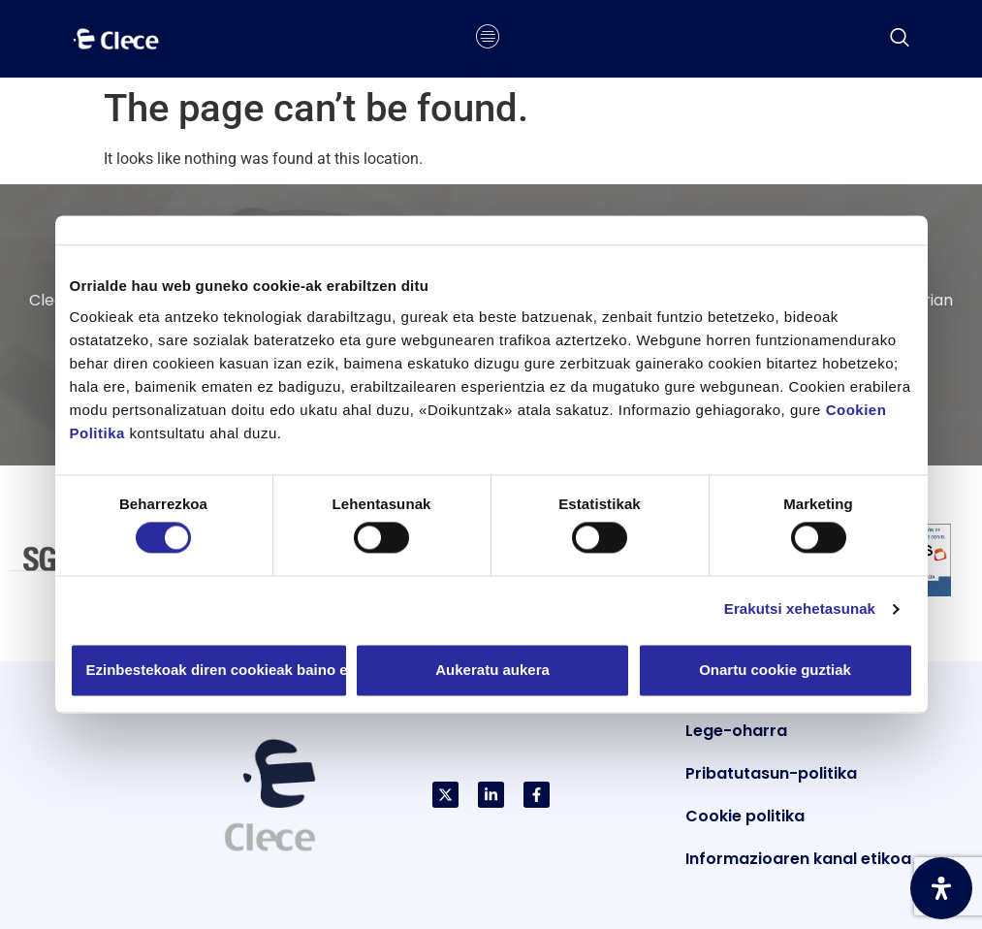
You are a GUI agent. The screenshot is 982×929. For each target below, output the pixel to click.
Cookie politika (745, 816)
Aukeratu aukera (492, 669)
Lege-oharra (736, 731)
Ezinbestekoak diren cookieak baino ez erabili (217, 669)
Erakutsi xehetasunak (799, 609)
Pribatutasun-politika (771, 773)
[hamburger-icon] (488, 39)
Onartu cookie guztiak (775, 669)
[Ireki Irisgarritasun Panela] (941, 888)
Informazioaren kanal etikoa (798, 859)
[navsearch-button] (899, 38)
